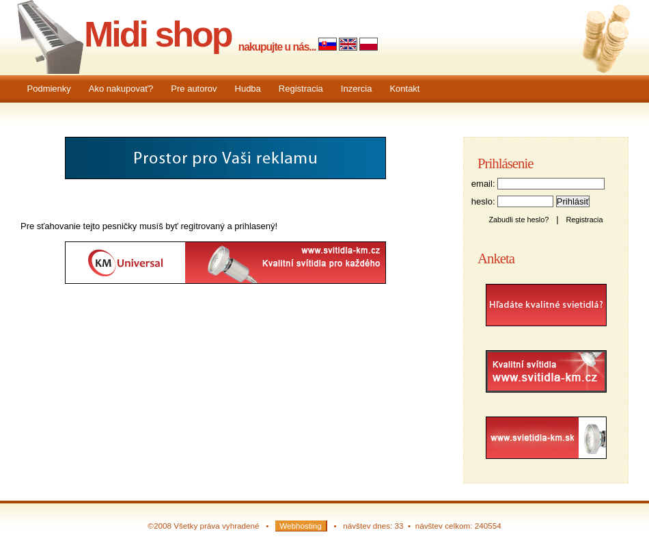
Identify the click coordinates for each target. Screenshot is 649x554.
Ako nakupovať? (121, 88)
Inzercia (356, 88)
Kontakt (404, 88)
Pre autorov (194, 88)
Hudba (248, 88)
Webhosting (300, 525)
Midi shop (158, 34)
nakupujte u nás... (277, 47)
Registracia (301, 88)
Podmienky (49, 88)
